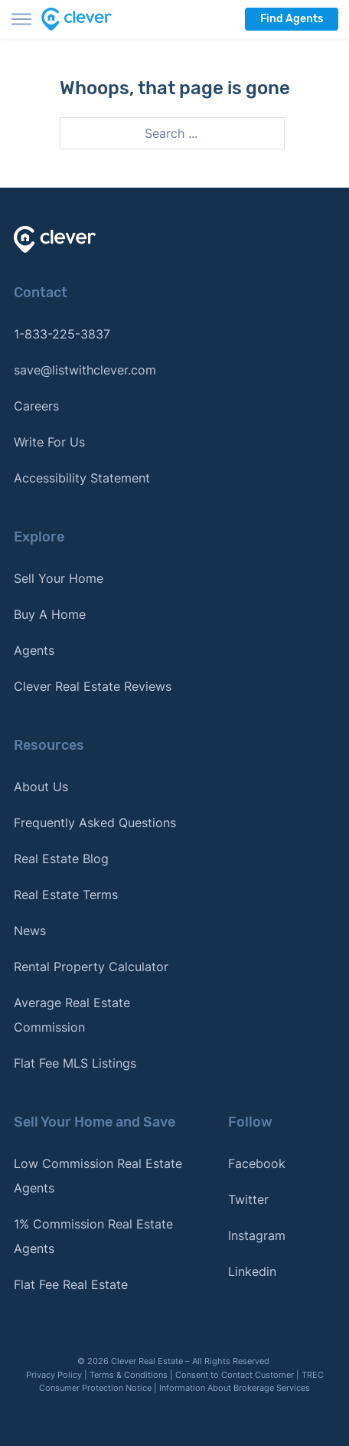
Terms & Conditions (129, 1374)
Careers (36, 406)
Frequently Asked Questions (95, 822)
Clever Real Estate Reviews (92, 686)
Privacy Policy (54, 1374)
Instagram (256, 1235)
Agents (34, 650)
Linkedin (252, 1271)
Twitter (248, 1199)
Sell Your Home (58, 578)
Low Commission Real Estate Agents (98, 1176)
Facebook (256, 1163)
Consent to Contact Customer (234, 1374)
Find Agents (291, 18)
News (30, 930)
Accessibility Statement (82, 478)
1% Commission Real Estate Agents (93, 1236)
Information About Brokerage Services (234, 1387)
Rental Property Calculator (91, 966)
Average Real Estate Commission (72, 1015)
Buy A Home (50, 614)
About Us (41, 786)
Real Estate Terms (66, 894)
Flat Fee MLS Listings (75, 1063)
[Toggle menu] (21, 19)
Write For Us (49, 442)
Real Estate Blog (61, 858)
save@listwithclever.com (85, 370)
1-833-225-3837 (62, 334)
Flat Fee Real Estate (71, 1284)
